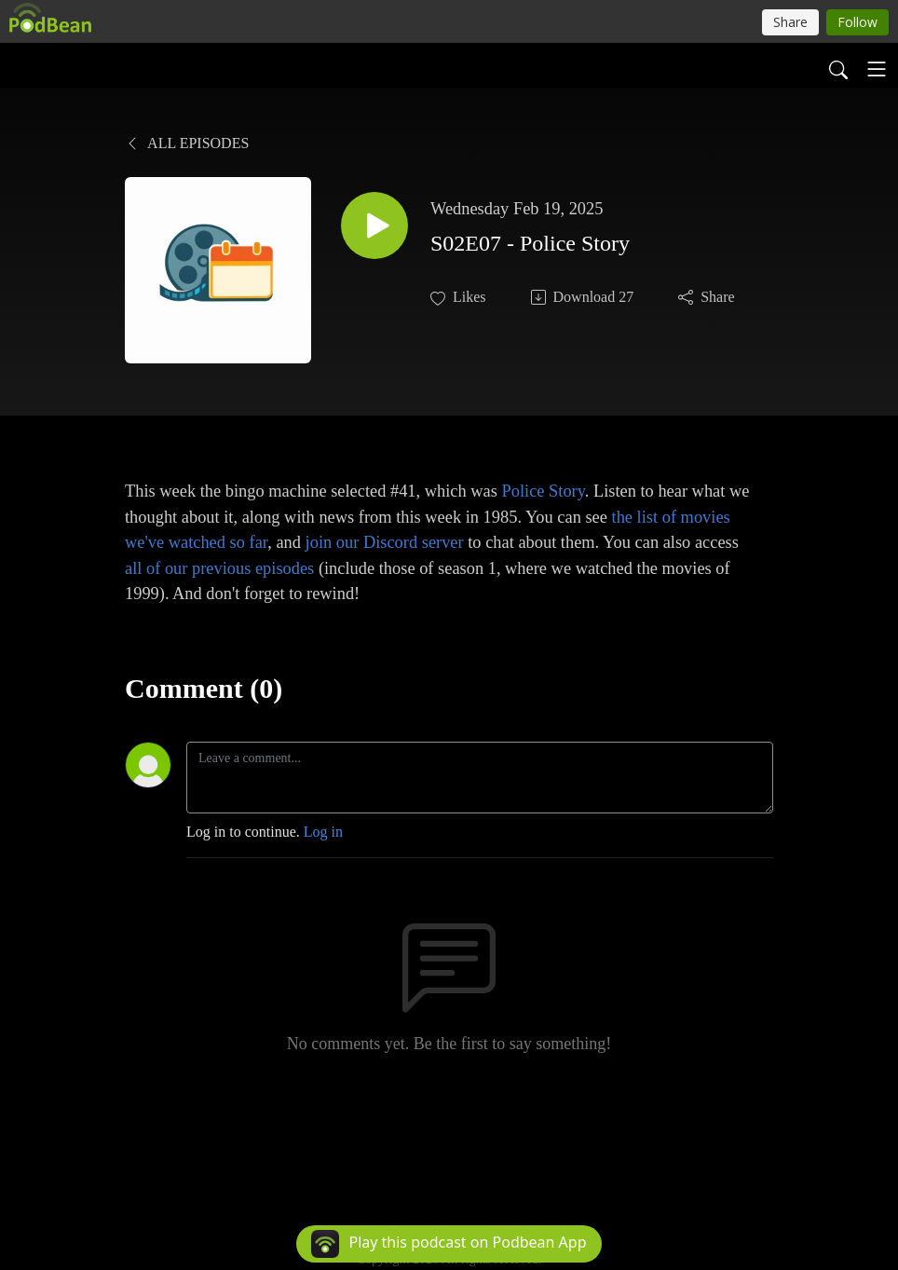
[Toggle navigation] (876, 69)
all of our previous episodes (219, 568)
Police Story (542, 491)
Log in (323, 832)
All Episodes (187, 143)
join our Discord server (385, 542)
